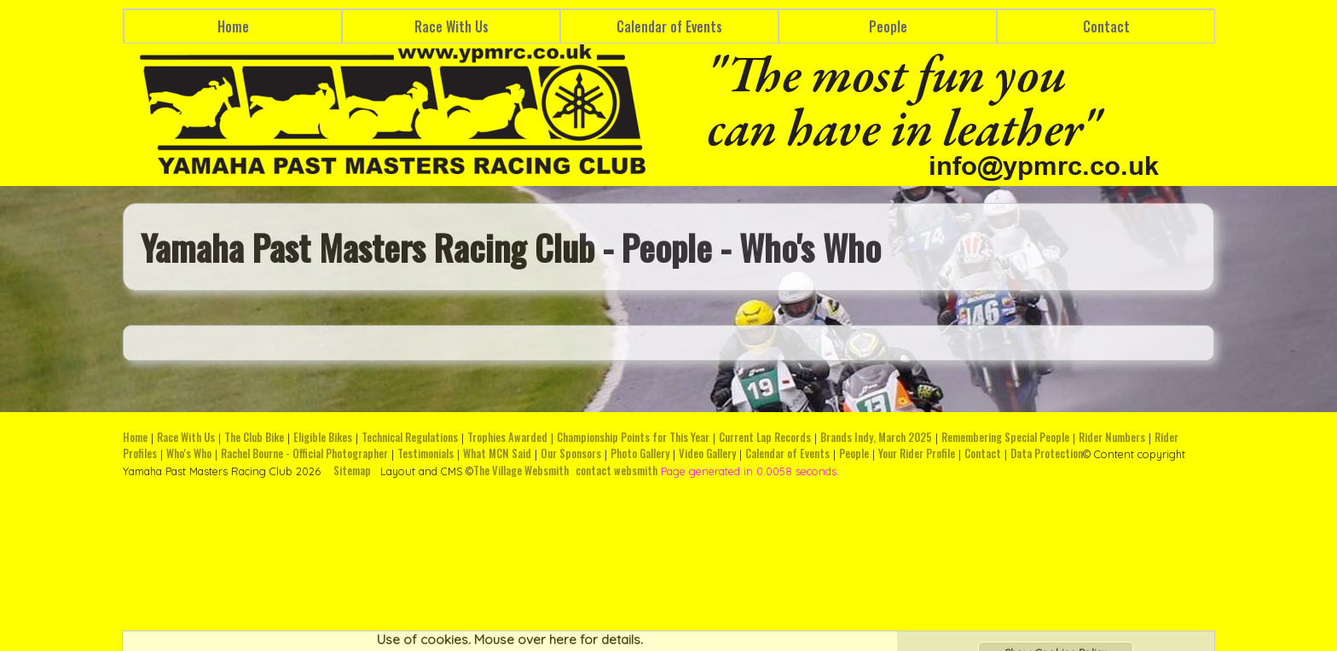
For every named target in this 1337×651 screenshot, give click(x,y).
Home (233, 26)
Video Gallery (707, 453)
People (888, 26)
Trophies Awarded (507, 437)
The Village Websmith (521, 470)
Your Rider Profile (916, 453)
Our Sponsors (571, 453)
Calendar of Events (669, 26)
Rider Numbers (1112, 437)
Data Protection (1046, 453)
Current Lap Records (765, 437)
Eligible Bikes (322, 437)
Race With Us (451, 26)
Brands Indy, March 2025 (876, 437)
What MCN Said (497, 453)
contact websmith (616, 470)
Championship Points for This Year (633, 437)
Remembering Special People (1005, 437)
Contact (1106, 26)
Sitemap (352, 470)
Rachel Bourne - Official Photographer (304, 453)
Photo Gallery (640, 453)
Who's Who (188, 453)
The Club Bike (254, 437)
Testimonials (425, 453)
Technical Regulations (410, 437)
